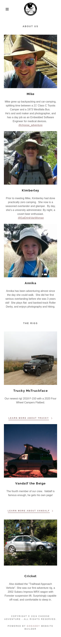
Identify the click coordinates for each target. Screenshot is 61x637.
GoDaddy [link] (33, 626)
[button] (5, 9)
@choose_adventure (31, 125)
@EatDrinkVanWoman (31, 217)
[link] (30, 9)
